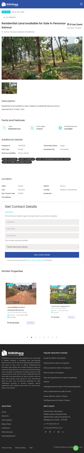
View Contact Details (42, 255)
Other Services (7, 432)
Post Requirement (8, 436)
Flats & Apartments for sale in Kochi (57, 391)
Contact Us (6, 428)
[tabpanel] (21, 306)
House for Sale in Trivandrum (55, 358)
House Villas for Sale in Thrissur (55, 396)
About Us (5, 416)
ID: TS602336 (9, 17)
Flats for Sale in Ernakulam (54, 373)
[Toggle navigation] (81, 4)
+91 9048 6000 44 (51, 424)
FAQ (30, 448)
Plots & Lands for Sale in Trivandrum (57, 368)
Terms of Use (7, 448)
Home (4, 412)
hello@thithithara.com (53, 428)
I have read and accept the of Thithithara (29, 260)
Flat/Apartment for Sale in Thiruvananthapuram (62, 386)
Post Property (7, 420)
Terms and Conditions (34, 260)
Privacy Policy (20, 448)
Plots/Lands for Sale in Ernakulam (56, 363)
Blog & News (6, 424)
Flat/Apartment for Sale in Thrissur (57, 400)
